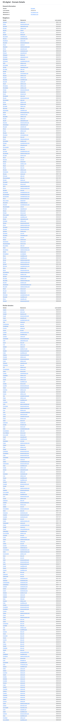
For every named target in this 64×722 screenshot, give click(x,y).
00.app (4, 137)
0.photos (5, 713)
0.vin (4, 652)
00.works (5, 79)
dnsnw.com (22, 435)
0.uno (4, 556)
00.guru (4, 237)
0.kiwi (4, 510)
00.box (4, 239)
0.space (4, 570)
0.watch (4, 687)
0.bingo (4, 705)
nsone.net (22, 322)
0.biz (4, 322)
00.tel (4, 145)
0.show (4, 445)
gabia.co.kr (22, 22)
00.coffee (5, 280)
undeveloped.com (24, 373)
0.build (4, 650)
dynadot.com (23, 424)
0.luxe (4, 418)
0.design (5, 355)
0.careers (5, 517)
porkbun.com (23, 65)
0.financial (5, 365)
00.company (5, 100)
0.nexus (4, 666)
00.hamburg (5, 124)
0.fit (4, 367)
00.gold (4, 118)
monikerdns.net (23, 473)
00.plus (4, 161)
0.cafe (4, 537)
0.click (4, 703)
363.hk (21, 30)
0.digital (5, 502)
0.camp (4, 312)
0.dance (4, 691)
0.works (4, 545)
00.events (5, 233)
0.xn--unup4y (6, 492)
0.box (4, 599)
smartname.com (24, 51)
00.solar (5, 133)
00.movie (5, 108)
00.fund (4, 264)
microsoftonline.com (24, 529)
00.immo (5, 266)
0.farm (4, 387)
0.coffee (5, 385)
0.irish (4, 371)
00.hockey (5, 274)
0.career (4, 314)
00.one (4, 167)
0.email (4, 334)
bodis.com (22, 34)
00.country (5, 202)
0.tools (4, 529)
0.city (4, 404)
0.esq (4, 562)
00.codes (5, 217)
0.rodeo (4, 424)
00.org (4, 102)
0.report (4, 578)
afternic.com (23, 28)
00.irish (4, 67)
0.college (5, 625)
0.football (5, 717)
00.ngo (4, 260)
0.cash (4, 316)
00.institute (5, 141)
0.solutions (5, 451)
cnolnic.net (22, 81)
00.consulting (6, 194)
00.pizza (5, 159)
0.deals (4, 506)
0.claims (5, 594)
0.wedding (5, 375)
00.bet (4, 24)
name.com (22, 174)
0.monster (5, 635)
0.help (4, 353)
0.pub (4, 658)
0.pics (4, 416)
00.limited (5, 295)
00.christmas (6, 272)
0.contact (5, 672)
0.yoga (4, 498)
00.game (5, 229)
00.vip (4, 157)
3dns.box (22, 599)
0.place (4, 699)
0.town (4, 568)
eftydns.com (23, 104)
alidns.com (22, 118)
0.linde (4, 391)
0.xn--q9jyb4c (6, 720)
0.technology (6, 463)
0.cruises (5, 535)
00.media (5, 106)
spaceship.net (23, 53)
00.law (4, 131)
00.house (5, 176)
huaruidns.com (23, 707)
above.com (22, 40)
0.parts (4, 674)
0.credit (4, 527)
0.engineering (6, 549)
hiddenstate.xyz (23, 202)
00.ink (4, 139)
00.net (4, 94)
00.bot (4, 288)
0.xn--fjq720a (6, 533)
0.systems (5, 609)
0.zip (4, 558)
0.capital (5, 484)
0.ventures (5, 473)
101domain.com (24, 664)
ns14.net (22, 309)
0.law (4, 447)
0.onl (4, 660)
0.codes (4, 383)
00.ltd (4, 247)
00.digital (33, 8)
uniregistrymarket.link (25, 412)
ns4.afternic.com (34, 14)
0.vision (4, 611)
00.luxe (4, 104)
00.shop (5, 276)
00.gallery (5, 235)
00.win (4, 73)
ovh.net (22, 206)
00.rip (4, 268)
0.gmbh (4, 605)
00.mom (5, 208)
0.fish (4, 541)
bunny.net (22, 420)
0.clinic (4, 588)
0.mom (4, 638)
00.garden (5, 116)
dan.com (22, 71)
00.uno (4, 149)
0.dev (4, 428)
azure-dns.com (23, 49)
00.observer (5, 284)
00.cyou (4, 38)
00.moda (5, 151)
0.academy (5, 607)
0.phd (4, 560)
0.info (4, 459)
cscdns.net (22, 391)
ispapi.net (22, 346)
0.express (5, 697)
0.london (5, 631)
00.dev (4, 114)
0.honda (5, 592)
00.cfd (4, 262)
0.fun (4, 629)
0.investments (6, 369)
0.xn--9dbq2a (6, 432)
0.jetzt (4, 711)
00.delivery (5, 40)
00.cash (4, 290)
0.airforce (5, 580)
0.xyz (4, 496)
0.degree (5, 597)
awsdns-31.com (23, 348)
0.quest (4, 646)
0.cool (4, 342)
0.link (4, 603)
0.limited (5, 679)
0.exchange (5, 338)
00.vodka (5, 69)
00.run (4, 225)
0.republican (5, 584)
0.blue (4, 668)
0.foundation (6, 508)
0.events (5, 336)
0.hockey (5, 357)
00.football (5, 65)
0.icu (4, 410)
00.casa (4, 28)
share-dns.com (23, 705)
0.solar (4, 566)
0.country (5, 547)
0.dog (4, 420)
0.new (4, 551)
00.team (5, 143)
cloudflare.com (23, 36)
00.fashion (5, 85)
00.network (5, 96)
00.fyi (4, 186)
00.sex (4, 128)
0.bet (4, 572)
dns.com (22, 32)
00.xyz (4, 188)
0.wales (4, 373)
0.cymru (5, 328)
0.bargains (5, 512)
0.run (4, 426)
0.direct (4, 670)
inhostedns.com (24, 235)
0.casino (5, 601)
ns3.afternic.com (34, 12)
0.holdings (5, 656)
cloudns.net (22, 422)
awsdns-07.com (23, 114)
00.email (5, 204)
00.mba (4, 92)
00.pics (4, 210)
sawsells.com (23, 299)
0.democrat (5, 576)
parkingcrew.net (23, 414)
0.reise (4, 539)
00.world (5, 81)
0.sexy (4, 443)
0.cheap (4, 320)
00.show (5, 231)
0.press (4, 644)
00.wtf (4, 83)
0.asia (4, 414)
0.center (4, 332)
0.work (4, 379)
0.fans (4, 615)
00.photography (6, 243)
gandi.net (22, 44)
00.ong (4, 258)
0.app (4, 455)
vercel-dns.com (23, 363)
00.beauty (5, 55)
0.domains (5, 422)
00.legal (4, 213)
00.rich (4, 292)
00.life (4, 112)
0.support (5, 695)
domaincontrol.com (24, 24)
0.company (5, 406)
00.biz (4, 32)
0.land (4, 408)
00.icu (4, 299)
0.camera (5, 689)
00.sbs (4, 163)
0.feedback (5, 654)
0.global (5, 346)
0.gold (4, 437)
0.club (4, 361)
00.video (5, 155)
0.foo (4, 715)
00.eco (4, 44)
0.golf (4, 439)
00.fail (4, 49)
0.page (4, 449)
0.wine (4, 377)
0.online (4, 640)
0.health (5, 350)
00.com (4, 98)
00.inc (4, 256)
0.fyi (4, 344)
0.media (5, 676)
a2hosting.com (23, 145)
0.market (5, 681)
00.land (4, 223)
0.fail (4, 340)
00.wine (4, 75)
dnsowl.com (23, 239)
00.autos (5, 26)
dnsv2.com (22, 426)
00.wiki (4, 71)
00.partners (5, 192)
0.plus (4, 480)
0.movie (4, 683)
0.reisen (4, 519)
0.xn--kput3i (5, 707)
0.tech (4, 617)
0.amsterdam (6, 430)
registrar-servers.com (25, 46)
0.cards (4, 486)
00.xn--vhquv (6, 200)
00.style (4, 180)
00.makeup (5, 87)
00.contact (5, 36)
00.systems (5, 245)
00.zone (4, 174)
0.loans (4, 394)
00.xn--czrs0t (6, 215)
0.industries (5, 457)
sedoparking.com (24, 26)
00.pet (4, 165)
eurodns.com (23, 282)
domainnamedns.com (25, 276)
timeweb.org (23, 660)
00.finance (5, 61)
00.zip (4, 270)
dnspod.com (23, 94)
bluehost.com (23, 314)
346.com (22, 157)
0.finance (5, 363)
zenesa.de (22, 328)
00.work (4, 77)
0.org (4, 412)
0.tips (4, 465)
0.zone (4, 504)
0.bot (4, 664)
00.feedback (5, 254)
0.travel (4, 469)
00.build (5, 301)
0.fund (4, 525)
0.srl (4, 471)
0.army (4, 590)
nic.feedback (23, 254)
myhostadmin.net (24, 73)
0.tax (4, 488)
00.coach (5, 286)
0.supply (5, 693)
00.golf (4, 120)
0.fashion (5, 389)
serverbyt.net (23, 126)
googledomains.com (25, 61)
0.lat (4, 627)
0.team (4, 461)
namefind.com (23, 110)
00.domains (5, 241)
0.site (4, 642)
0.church (5, 359)
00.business (5, 110)
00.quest (5, 126)
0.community (6, 553)
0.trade (4, 467)
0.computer (5, 662)
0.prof (4, 564)
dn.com (22, 330)
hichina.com (23, 155)
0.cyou (4, 330)
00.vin (4, 198)
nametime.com (23, 439)
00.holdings (5, 249)
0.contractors (6, 324)
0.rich (4, 709)
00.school (5, 135)
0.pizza (4, 478)
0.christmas (5, 623)
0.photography (6, 582)
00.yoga (5, 169)
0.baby (4, 619)
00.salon (5, 190)
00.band (5, 22)
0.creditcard (5, 326)
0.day (4, 348)
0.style (4, 521)
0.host (4, 633)
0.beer (4, 398)
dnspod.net (22, 92)
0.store (4, 613)
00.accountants (6, 178)
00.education (6, 196)
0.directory (5, 500)
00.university (6, 147)
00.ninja (5, 282)
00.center (5, 42)
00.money (5, 184)
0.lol (4, 396)
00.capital (5, 182)
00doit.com (22, 106)
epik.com (22, 69)
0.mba (4, 400)
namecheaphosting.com (25, 284)
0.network (5, 402)
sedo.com (22, 430)
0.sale (4, 685)
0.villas (4, 543)
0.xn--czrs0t (5, 435)
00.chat (4, 30)
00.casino (5, 227)
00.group (5, 122)
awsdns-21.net (23, 592)
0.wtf (4, 381)
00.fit (4, 63)
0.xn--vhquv (5, 494)
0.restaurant (5, 523)
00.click (4, 34)
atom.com (22, 96)
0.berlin (4, 309)
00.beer (4, 90)
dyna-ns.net (23, 184)
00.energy (5, 46)
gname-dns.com (24, 38)
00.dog (4, 219)
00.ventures (5, 153)
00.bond (5, 53)
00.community (6, 206)
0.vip (4, 476)
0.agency (5, 490)
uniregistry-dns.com (24, 396)
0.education (5, 531)
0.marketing (5, 453)
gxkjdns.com (23, 215)
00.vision (5, 278)
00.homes (5, 59)
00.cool (4, 51)
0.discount (5, 574)
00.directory (5, 172)
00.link (4, 251)
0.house (4, 701)
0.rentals (5, 586)
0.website (5, 648)
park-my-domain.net (24, 404)
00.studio (5, 297)
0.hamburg (5, 441)
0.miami (5, 482)
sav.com (22, 159)
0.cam (4, 621)
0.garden (5, 515)
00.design (5, 57)
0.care (4, 318)
